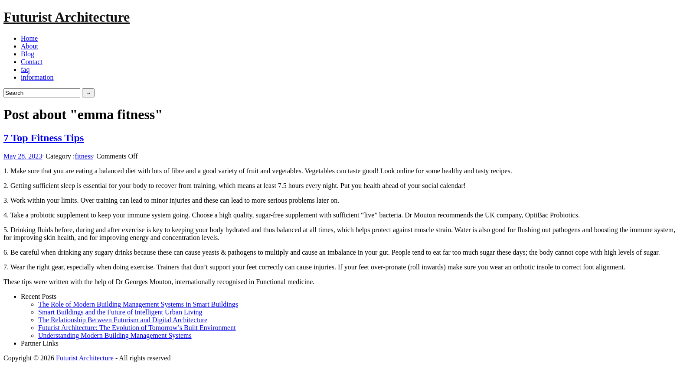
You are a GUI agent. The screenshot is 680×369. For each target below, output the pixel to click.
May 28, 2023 (22, 156)
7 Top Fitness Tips (43, 137)
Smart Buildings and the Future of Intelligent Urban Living (120, 312)
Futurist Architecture (66, 17)
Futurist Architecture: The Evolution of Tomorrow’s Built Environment (137, 327)
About (29, 46)
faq (25, 69)
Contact (31, 61)
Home (29, 38)
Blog (27, 54)
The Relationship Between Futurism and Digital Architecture (122, 320)
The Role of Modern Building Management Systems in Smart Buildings (138, 304)
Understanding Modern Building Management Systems (115, 335)
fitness (84, 156)
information (37, 77)
